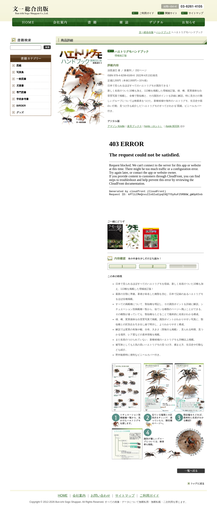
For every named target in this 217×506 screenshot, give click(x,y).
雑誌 (124, 22)
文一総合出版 (28, 22)
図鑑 (18, 65)
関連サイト (171, 13)
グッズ (20, 112)
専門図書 (21, 92)
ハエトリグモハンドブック (132, 51)
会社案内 (60, 22)
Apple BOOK (172, 126)
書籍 (92, 22)
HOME (63, 495)
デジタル (157, 22)
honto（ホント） (153, 126)
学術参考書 (22, 99)
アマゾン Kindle (116, 126)
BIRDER (21, 105)
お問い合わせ (100, 495)
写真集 (20, 72)
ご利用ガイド (146, 13)
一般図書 (21, 79)
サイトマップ (196, 13)
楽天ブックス (134, 126)
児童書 (20, 85)
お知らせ (189, 22)
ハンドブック (163, 32)
